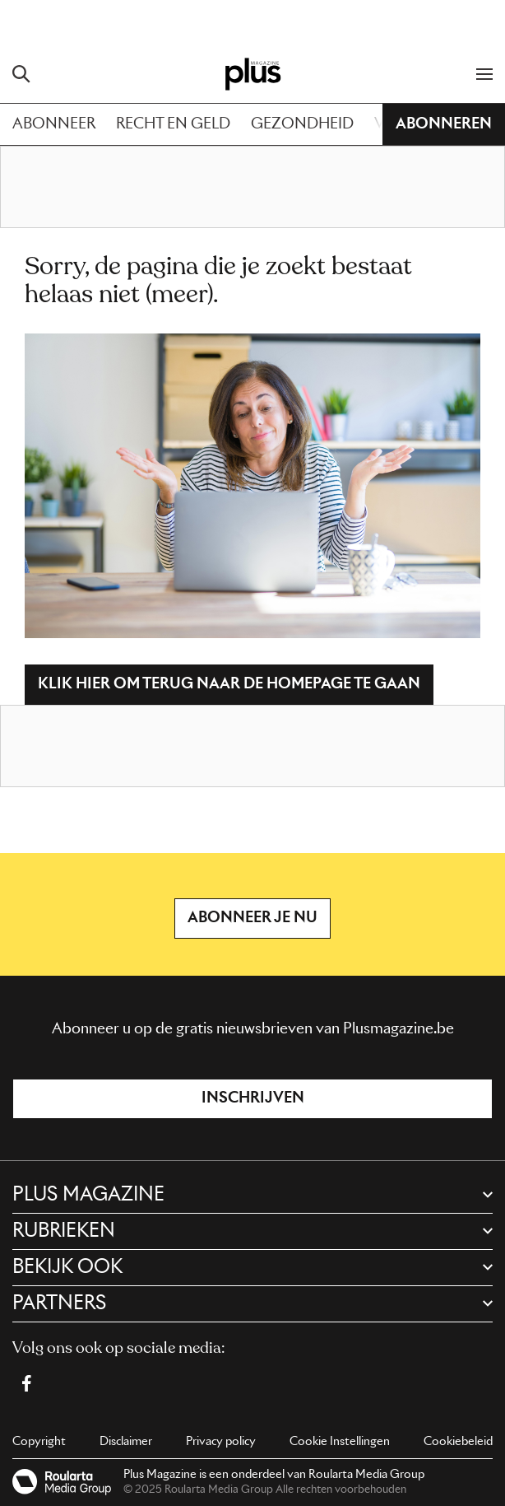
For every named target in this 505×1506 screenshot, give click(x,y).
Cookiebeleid (458, 1442)
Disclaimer (126, 1442)
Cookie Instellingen (340, 1442)
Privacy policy (221, 1442)
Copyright (39, 1442)
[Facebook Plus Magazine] (26, 1383)
